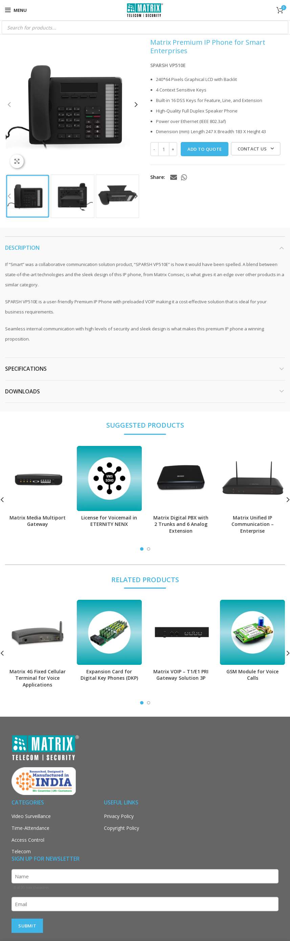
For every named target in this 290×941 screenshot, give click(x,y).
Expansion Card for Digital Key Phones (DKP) (109, 674)
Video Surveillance (31, 816)
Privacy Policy (119, 816)
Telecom (21, 851)
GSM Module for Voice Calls (252, 674)
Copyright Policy (121, 828)
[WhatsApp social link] (184, 177)
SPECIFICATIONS (26, 368)
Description (22, 247)
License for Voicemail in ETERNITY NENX (109, 521)
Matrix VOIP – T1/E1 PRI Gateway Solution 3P (180, 674)
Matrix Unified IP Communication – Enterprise (252, 524)
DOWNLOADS (22, 391)
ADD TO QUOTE (204, 149)
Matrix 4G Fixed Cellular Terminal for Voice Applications (37, 678)
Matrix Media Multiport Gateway (37, 521)
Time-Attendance (30, 828)
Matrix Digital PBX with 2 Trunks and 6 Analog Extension (180, 524)
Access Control (28, 840)
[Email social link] (173, 177)
